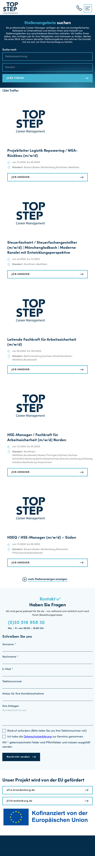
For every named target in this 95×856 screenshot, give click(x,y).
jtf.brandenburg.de (19, 801)
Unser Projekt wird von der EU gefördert (43, 780)
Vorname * (9, 644)
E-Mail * (7, 669)
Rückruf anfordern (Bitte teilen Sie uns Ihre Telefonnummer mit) (47, 731)
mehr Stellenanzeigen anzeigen (47, 579)
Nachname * (10, 657)
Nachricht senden (18, 757)
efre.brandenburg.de (21, 790)
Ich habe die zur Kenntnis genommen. (45, 736)
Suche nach (9, 50)
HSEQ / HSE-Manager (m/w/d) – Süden (41, 538)
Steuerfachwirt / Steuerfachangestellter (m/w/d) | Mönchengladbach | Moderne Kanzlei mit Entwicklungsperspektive (42, 248)
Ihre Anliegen (10, 706)
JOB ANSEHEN (21, 177)
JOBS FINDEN (15, 78)
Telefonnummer (12, 681)
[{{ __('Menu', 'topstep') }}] (88, 8)
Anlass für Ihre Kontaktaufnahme (23, 694)
